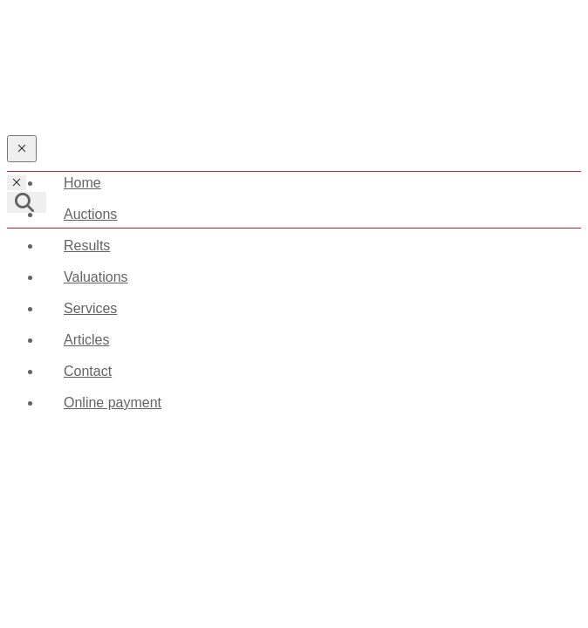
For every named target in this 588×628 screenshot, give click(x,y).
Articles (86, 339)
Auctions (90, 214)
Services (90, 308)
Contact (88, 371)
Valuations (96, 277)
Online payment (112, 402)
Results (87, 245)
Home (82, 182)
